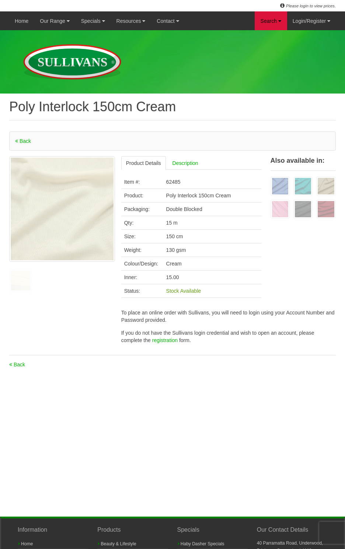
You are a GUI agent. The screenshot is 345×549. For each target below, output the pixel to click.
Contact (168, 21)
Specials (93, 21)
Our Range (54, 21)
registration (165, 340)
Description (185, 163)
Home (21, 21)
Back (23, 141)
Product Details (143, 163)
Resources (131, 21)
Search (271, 21)
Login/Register (311, 21)
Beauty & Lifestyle (117, 543)
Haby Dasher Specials (201, 543)
